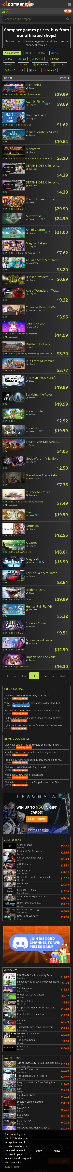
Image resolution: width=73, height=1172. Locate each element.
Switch (54, 58)
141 (34, 675)
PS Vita (37, 58)
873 (62, 675)
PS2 (22, 58)
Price (64, 78)
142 (44, 675)
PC (28, 52)
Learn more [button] (12, 1166)
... (15, 675)
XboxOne (40, 64)
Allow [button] (57, 1151)
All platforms (12, 52)
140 (24, 675)
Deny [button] (39, 1151)
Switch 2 (49, 70)
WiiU (9, 64)
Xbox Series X (14, 70)
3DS (23, 64)
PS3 (8, 58)
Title (8, 78)
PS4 (54, 52)
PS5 (41, 52)
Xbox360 (59, 64)
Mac (33, 70)
